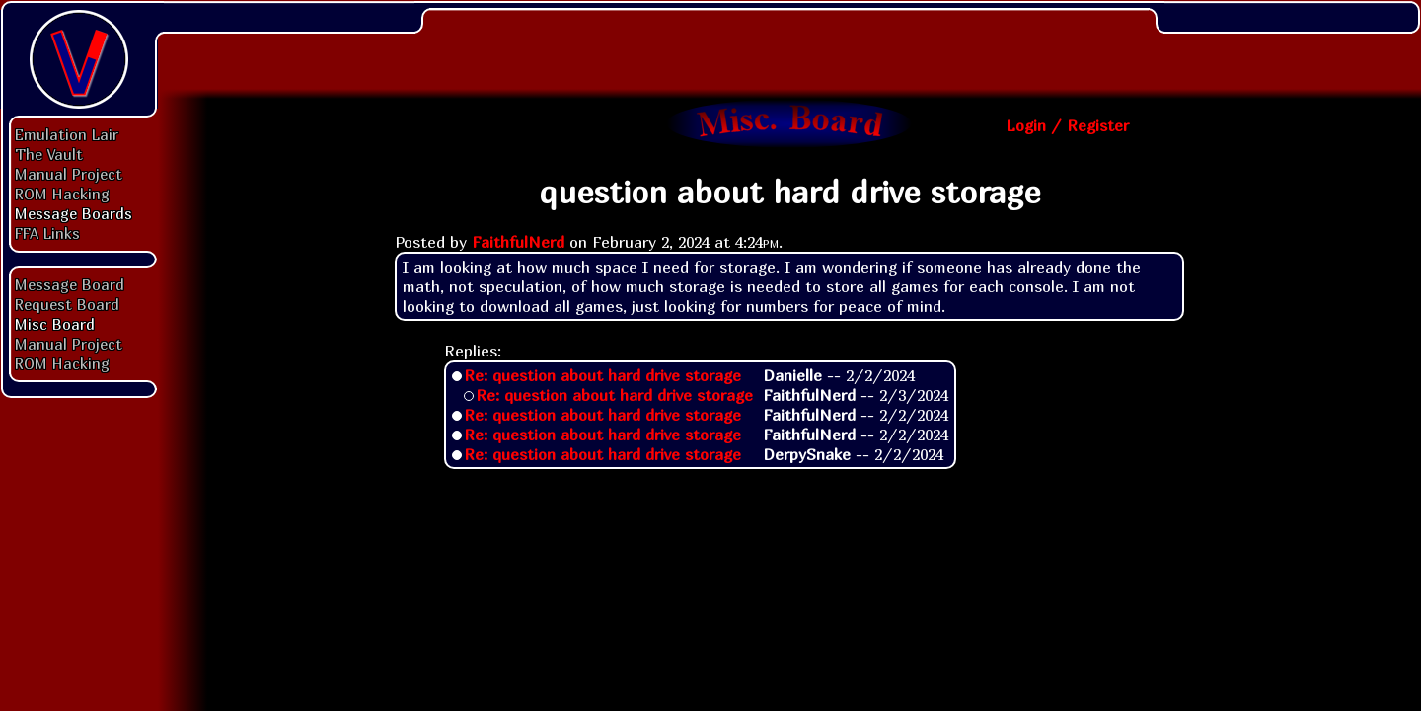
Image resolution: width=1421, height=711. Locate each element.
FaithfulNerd (518, 242)
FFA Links (47, 233)
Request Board (67, 304)
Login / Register (1067, 125)
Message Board (69, 284)
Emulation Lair (66, 134)
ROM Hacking (62, 193)
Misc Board (55, 324)
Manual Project (68, 174)
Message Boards (73, 213)
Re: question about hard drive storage (602, 375)
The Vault (49, 154)
